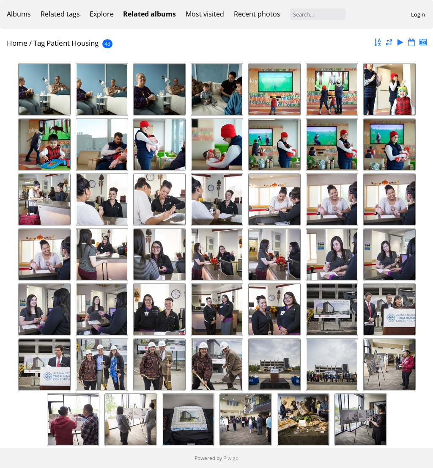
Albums (19, 14)
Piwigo (230, 458)
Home (17, 43)
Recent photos (257, 14)
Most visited (205, 14)
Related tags (60, 14)
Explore (102, 14)
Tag (39, 43)
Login (418, 14)
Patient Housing (73, 43)
